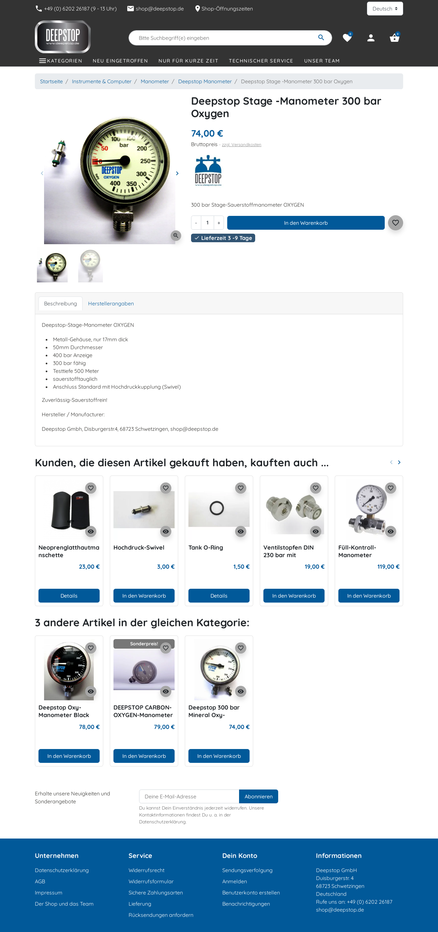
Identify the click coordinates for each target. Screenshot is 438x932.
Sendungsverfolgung (247, 870)
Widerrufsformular (151, 881)
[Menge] (207, 222)
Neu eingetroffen (120, 61)
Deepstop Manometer (205, 81)
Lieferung (140, 903)
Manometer (155, 81)
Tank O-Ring (205, 547)
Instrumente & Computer (102, 81)
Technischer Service (261, 61)
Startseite (51, 81)
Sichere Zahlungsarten (156, 892)
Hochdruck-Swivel (138, 547)
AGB (40, 881)
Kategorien (64, 61)
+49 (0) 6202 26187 (369, 901)
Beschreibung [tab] (60, 303)
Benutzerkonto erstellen (251, 892)
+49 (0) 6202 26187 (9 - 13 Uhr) (76, 8)
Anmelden (234, 881)
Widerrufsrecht (146, 870)
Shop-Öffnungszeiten (223, 8)
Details (69, 595)
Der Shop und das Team (64, 903)
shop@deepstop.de (155, 8)
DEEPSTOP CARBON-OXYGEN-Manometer (143, 711)
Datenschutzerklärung (62, 870)
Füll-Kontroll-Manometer (357, 551)
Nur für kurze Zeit (188, 61)
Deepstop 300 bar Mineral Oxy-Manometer (214, 715)
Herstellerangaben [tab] (111, 303)
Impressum (48, 892)
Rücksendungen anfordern (161, 915)
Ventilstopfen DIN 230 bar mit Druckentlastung (288, 555)
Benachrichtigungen (246, 903)
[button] (394, 37)
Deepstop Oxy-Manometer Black (63, 711)
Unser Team (322, 61)
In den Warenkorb (306, 223)
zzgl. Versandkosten (241, 144)
